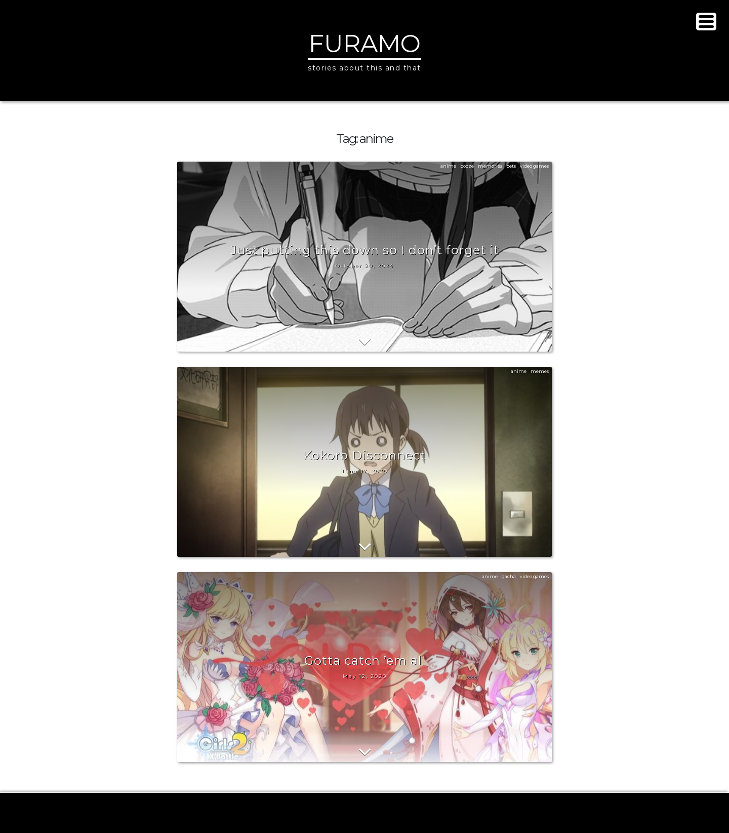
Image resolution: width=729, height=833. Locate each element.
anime (448, 166)
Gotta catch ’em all (364, 660)
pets (511, 166)
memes (540, 371)
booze (467, 166)
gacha (509, 576)
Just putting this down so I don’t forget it (364, 250)
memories (490, 166)
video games (534, 166)
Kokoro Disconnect (364, 455)
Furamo (365, 43)
